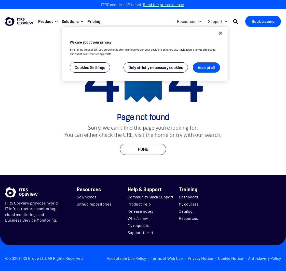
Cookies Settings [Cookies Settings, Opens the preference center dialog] (90, 67)
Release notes (140, 211)
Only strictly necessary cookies (155, 67)
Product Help (139, 203)
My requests (138, 225)
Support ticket (140, 232)
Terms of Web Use (167, 258)
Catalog (186, 211)
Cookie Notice (230, 258)
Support (217, 21)
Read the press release (163, 4)
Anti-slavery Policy (264, 258)
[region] (145, 54)
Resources (189, 21)
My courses (189, 203)
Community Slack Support (150, 196)
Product (48, 21)
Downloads (87, 196)
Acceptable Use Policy (126, 258)
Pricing (93, 21)
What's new (138, 218)
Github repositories (94, 203)
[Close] (220, 33)
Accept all (206, 67)
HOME (143, 149)
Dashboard (188, 196)
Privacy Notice (200, 258)
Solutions (72, 21)
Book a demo (263, 21)
